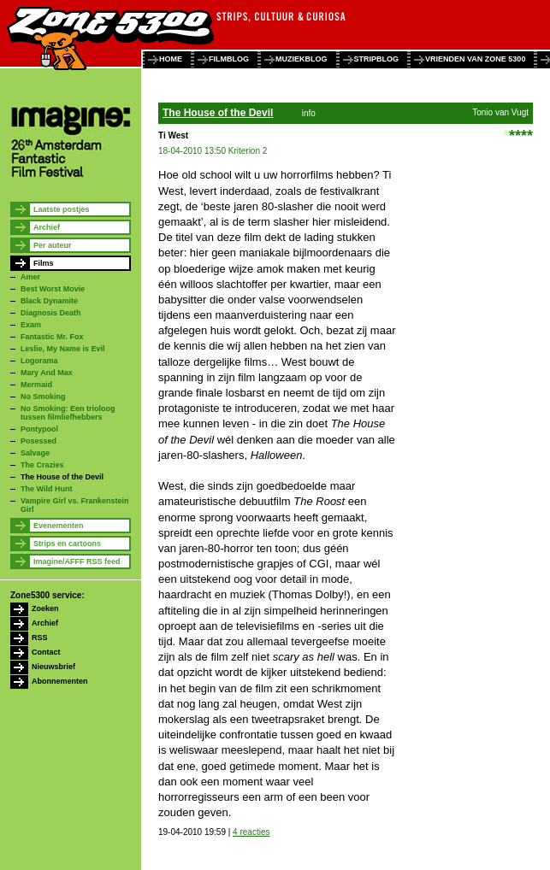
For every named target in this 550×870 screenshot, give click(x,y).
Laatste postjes (61, 209)
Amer (30, 277)
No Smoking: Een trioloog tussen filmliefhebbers (68, 412)
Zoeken (45, 608)
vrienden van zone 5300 (475, 59)
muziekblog (301, 59)
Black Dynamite (49, 301)
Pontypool (39, 429)
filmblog (229, 59)
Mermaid (36, 384)
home (170, 59)
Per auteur (52, 245)
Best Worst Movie (53, 289)
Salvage (35, 453)
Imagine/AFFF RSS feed (77, 561)
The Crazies (42, 465)
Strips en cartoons (67, 543)
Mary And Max (47, 372)
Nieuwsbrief (53, 666)
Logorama (39, 360)
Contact (46, 652)
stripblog (376, 59)
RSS (40, 637)
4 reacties (251, 832)
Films (43, 263)
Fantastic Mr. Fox (52, 336)
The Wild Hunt (46, 489)
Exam (31, 324)
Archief (46, 227)
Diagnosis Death (51, 313)
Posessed (38, 441)
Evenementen (58, 525)
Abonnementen (60, 681)
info (309, 113)
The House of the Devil (62, 477)
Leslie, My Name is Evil (63, 348)
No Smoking (43, 396)
